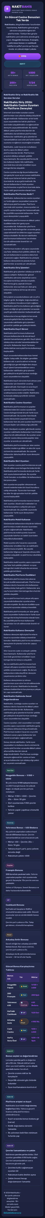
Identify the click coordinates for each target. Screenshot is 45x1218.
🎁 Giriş (22, 56)
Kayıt (22, 64)
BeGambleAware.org (12, 1213)
